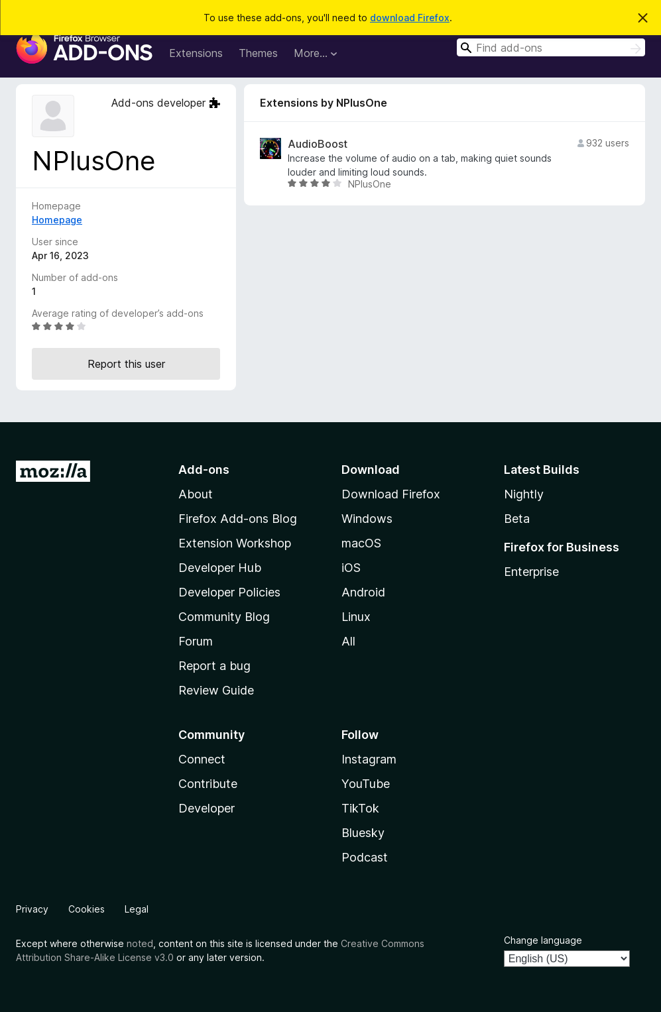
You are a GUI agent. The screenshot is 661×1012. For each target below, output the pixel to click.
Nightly (524, 494)
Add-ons (203, 470)
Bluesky (363, 833)
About (195, 494)
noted (140, 943)
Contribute (207, 784)
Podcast (364, 857)
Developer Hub (219, 568)
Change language (543, 940)
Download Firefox (390, 494)
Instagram (368, 759)
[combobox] (551, 47)
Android (363, 592)
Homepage (57, 219)
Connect (201, 759)
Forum (195, 641)
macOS (361, 543)
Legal (137, 909)
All (348, 641)
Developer (206, 808)
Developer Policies (229, 592)
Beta (517, 519)
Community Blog (224, 617)
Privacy (32, 909)
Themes (258, 53)
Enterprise (531, 572)
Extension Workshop (234, 543)
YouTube (365, 784)
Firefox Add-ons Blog (237, 519)
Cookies (86, 909)
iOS (351, 568)
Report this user (126, 363)
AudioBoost (317, 144)
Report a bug (214, 666)
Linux (356, 617)
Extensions (196, 53)
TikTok (360, 808)
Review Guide (216, 690)
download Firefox (410, 17)
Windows (366, 519)
